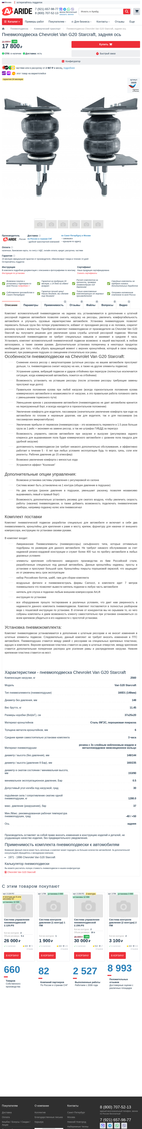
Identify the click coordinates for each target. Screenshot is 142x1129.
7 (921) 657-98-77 (46, 9)
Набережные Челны (77, 1126)
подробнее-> (24, 286)
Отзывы (119, 21)
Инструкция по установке (13, 273)
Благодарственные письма (49, 1117)
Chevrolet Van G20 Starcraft (20, 872)
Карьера (39, 1122)
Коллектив (40, 1112)
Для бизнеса (81, 21)
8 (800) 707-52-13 (46, 13)
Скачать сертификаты (87, 273)
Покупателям (57, 21)
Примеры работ (34, 21)
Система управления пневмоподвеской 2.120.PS (16, 922)
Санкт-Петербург (76, 1112)
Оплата (6, 1117)
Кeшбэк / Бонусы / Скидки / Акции (16, 1123)
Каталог (12, 21)
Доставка (7, 1112)
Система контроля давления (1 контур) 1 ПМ (52, 922)
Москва (71, 1117)
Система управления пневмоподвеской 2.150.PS (86, 922)
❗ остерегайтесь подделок (27, 2)
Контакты (103, 21)
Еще (132, 21)
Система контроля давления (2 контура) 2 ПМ (123, 922)
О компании (42, 1105)
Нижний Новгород (76, 1122)
